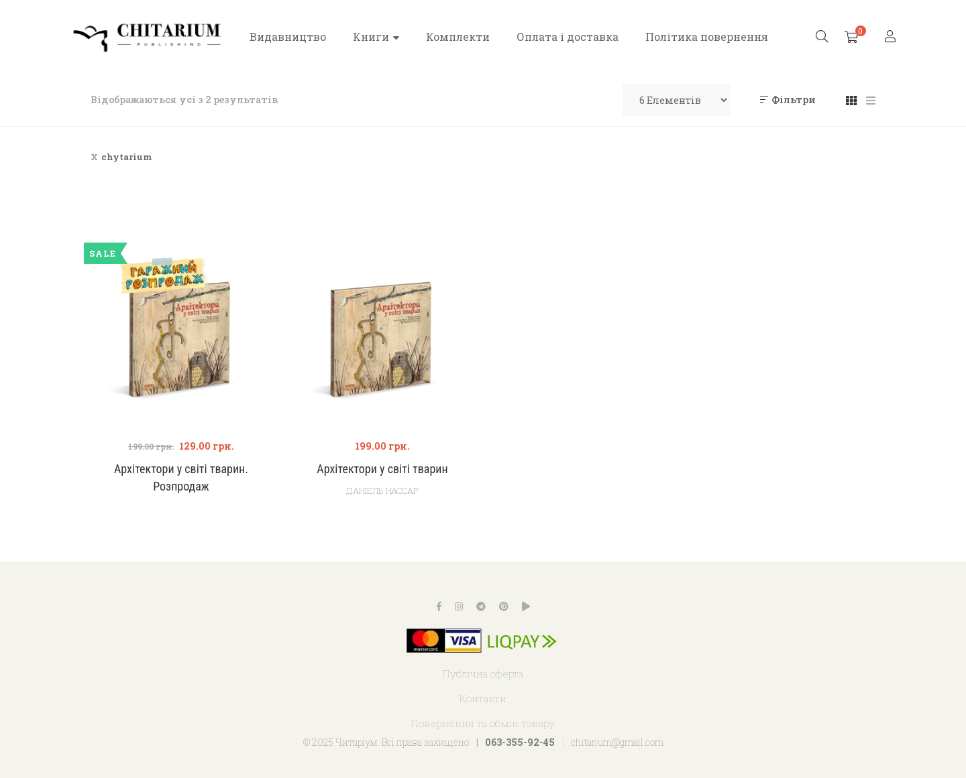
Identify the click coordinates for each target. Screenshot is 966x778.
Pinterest (503, 606)
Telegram (481, 606)
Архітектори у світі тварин (382, 469)
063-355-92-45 (520, 742)
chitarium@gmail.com (617, 742)
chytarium (126, 157)
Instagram (459, 606)
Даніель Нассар (382, 490)
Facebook (439, 606)
